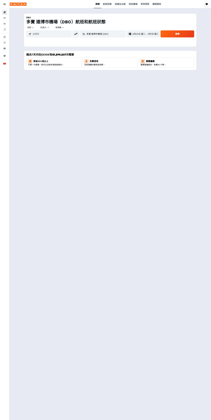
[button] (5, 4)
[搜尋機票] (4, 12)
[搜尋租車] (4, 23)
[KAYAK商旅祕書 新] (4, 48)
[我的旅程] (4, 56)
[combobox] (30, 27)
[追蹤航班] (4, 42)
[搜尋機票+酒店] (4, 29)
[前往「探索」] (4, 37)
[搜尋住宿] (4, 18)
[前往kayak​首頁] (18, 4)
